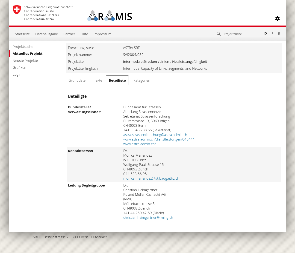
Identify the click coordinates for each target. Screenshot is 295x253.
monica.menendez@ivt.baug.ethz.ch (151, 178)
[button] (277, 18)
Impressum (103, 34)
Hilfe (84, 34)
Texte (98, 80)
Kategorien (141, 80)
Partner (69, 34)
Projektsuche (23, 46)
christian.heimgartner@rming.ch (148, 217)
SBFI (36, 237)
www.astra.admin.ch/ (139, 143)
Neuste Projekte (25, 60)
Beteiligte (117, 80)
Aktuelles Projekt (28, 53)
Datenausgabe (46, 34)
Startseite (22, 34)
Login (17, 74)
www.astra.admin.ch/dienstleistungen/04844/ (158, 139)
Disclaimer (99, 237)
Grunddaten (78, 80)
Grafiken (19, 67)
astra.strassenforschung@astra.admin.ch (155, 134)
